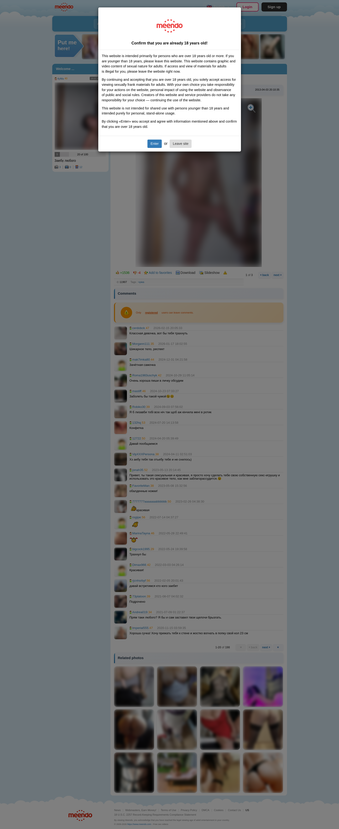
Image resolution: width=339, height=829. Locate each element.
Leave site (180, 144)
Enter (155, 144)
